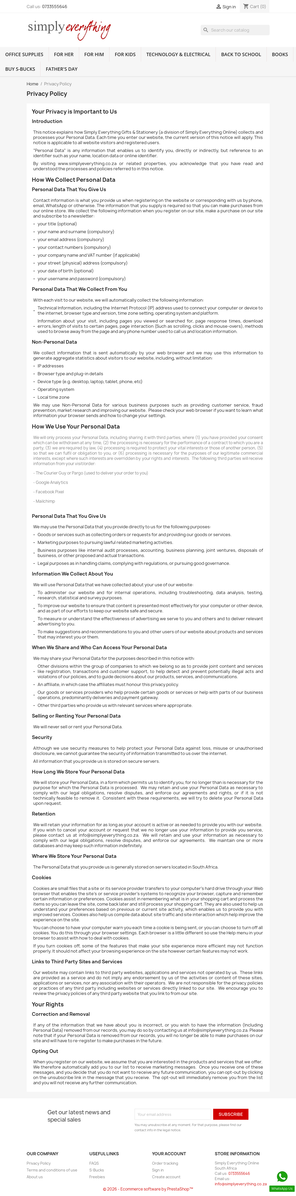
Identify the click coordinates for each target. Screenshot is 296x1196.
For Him (94, 54)
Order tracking (165, 1163)
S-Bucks (96, 1170)
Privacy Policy (39, 1163)
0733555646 (54, 6)
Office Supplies (24, 54)
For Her (64, 54)
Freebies (97, 1176)
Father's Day (61, 69)
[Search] (235, 30)
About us (35, 1176)
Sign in (158, 1170)
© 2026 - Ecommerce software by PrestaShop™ (148, 1189)
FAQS (94, 1163)
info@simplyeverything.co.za (241, 1183)
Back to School (241, 54)
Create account (166, 1176)
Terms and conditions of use (52, 1170)
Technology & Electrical (178, 54)
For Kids (125, 54)
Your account (169, 1154)
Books (280, 54)
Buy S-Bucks (20, 69)
